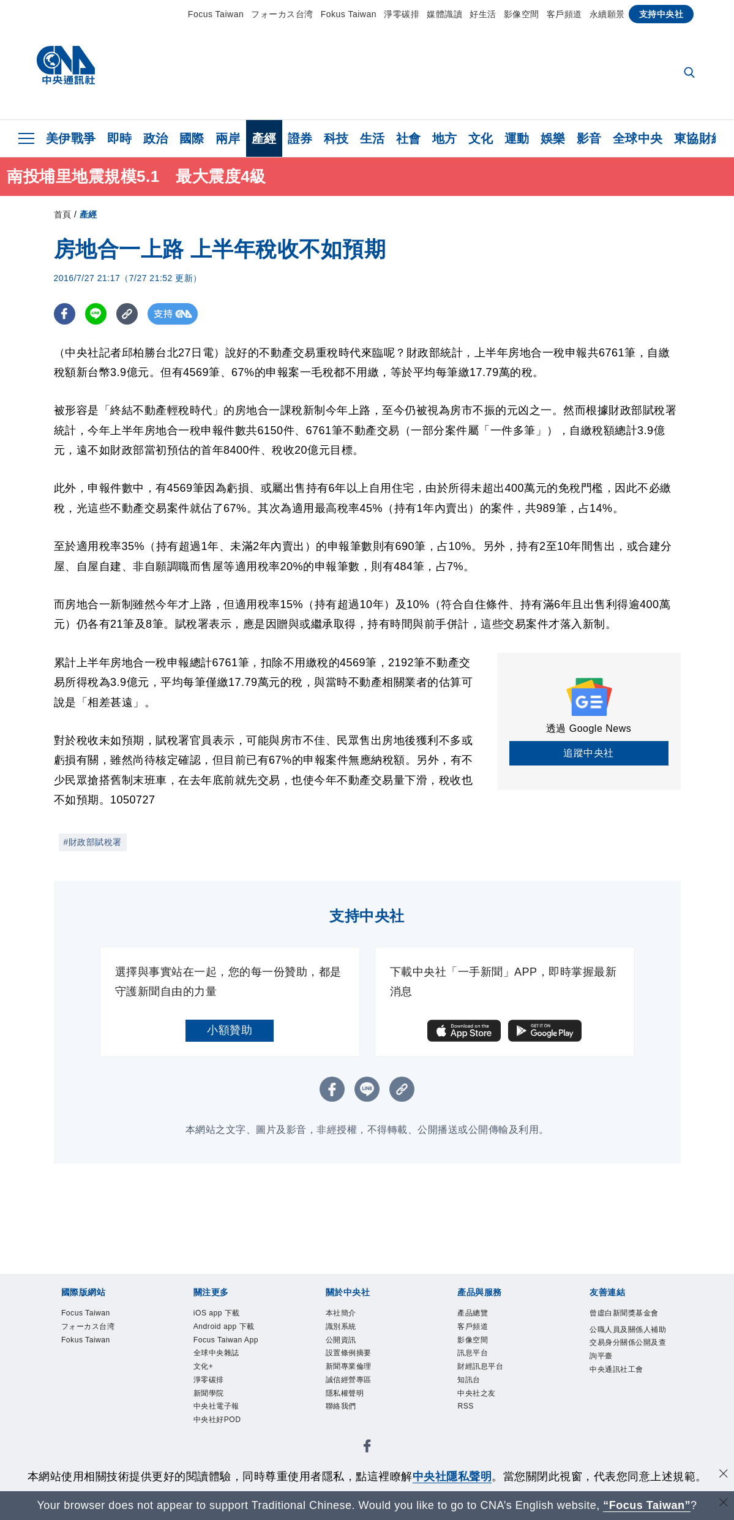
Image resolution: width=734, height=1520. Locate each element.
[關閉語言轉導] (723, 1503)
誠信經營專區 (360, 1397)
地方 (444, 138)
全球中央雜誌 (227, 1397)
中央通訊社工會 (629, 1414)
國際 (191, 138)
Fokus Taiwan (348, 14)
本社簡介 (348, 1315)
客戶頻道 (564, 14)
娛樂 (553, 138)
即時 (119, 138)
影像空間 (521, 14)
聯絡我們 (348, 1430)
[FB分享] (64, 314)
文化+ (208, 1414)
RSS (469, 1430)
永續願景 (607, 14)
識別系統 (348, 1331)
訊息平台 (480, 1364)
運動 (517, 138)
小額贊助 (229, 1030)
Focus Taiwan (216, 14)
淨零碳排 (401, 14)
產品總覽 (480, 1315)
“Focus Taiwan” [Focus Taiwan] (647, 1505)
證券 (300, 138)
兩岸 (228, 138)
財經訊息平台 (491, 1381)
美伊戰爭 (71, 138)
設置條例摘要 (360, 1364)
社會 (408, 138)
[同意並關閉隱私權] (723, 1475)
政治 (155, 138)
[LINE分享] (96, 314)
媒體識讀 (444, 14)
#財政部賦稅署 (93, 842)
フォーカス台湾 (282, 14)
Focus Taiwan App (228, 1372)
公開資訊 (348, 1348)
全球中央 (638, 138)
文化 (480, 138)
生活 (372, 138)
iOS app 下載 (227, 1315)
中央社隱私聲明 (452, 1476)
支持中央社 (661, 14)
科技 (336, 138)
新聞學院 (216, 1447)
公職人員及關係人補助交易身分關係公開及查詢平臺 (629, 1373)
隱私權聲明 (354, 1414)
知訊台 (474, 1397)
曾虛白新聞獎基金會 (629, 1323)
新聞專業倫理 (360, 1381)
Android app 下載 (232, 1339)
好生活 (483, 14)
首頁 (63, 214)
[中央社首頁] (66, 68)
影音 (589, 138)
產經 (264, 138)
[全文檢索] (690, 73)
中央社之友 (485, 1414)
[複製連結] (127, 314)
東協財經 (699, 138)
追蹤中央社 (588, 753)
